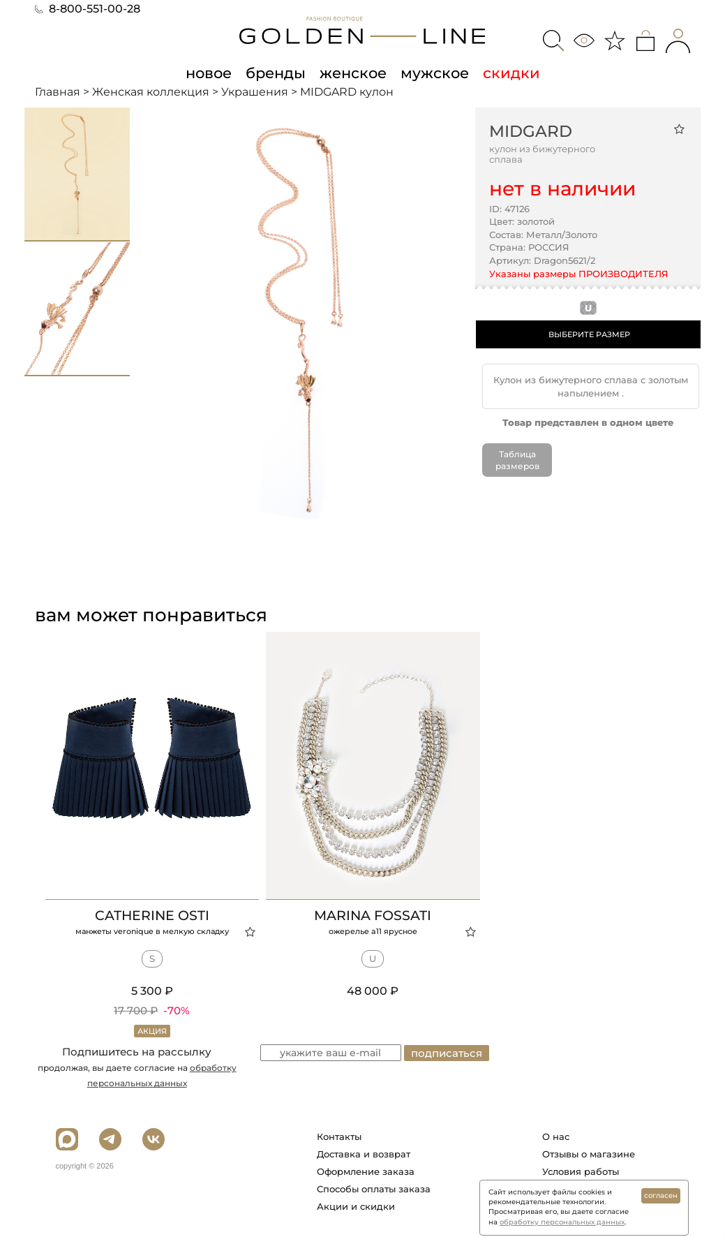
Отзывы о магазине (588, 1154)
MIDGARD (530, 131)
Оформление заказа (365, 1171)
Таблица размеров (517, 460)
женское (353, 73)
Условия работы (580, 1171)
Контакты (339, 1136)
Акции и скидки (356, 1206)
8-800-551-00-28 (87, 8)
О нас (555, 1136)
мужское (435, 73)
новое (209, 73)
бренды (276, 73)
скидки (511, 73)
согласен (661, 1195)
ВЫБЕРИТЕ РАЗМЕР (589, 334)
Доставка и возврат (363, 1154)
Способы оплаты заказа (374, 1188)
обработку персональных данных (562, 1222)
